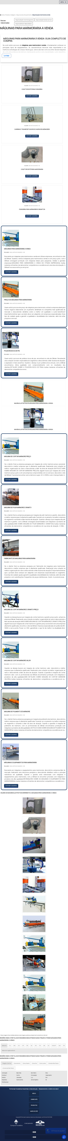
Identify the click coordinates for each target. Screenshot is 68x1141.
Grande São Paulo (53, 1063)
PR (27, 1045)
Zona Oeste (26, 1063)
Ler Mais (6, 56)
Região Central (7, 1063)
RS (35, 1045)
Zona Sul (34, 1063)
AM (59, 1045)
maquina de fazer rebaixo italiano (23, 24)
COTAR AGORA (32, 96)
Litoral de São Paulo (8, 1068)
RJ (10, 1045)
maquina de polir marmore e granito (24, 20)
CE (48, 1045)
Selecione (4, 1045)
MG (14, 1045)
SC (31, 1045)
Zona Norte (17, 1063)
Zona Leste (42, 1063)
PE (40, 1045)
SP (23, 1045)
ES (19, 1045)
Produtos (34, 1105)
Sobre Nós (34, 1099)
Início (34, 1093)
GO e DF (54, 1045)
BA (44, 1045)
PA (64, 1045)
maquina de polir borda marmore (43, 20)
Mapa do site (34, 1111)
